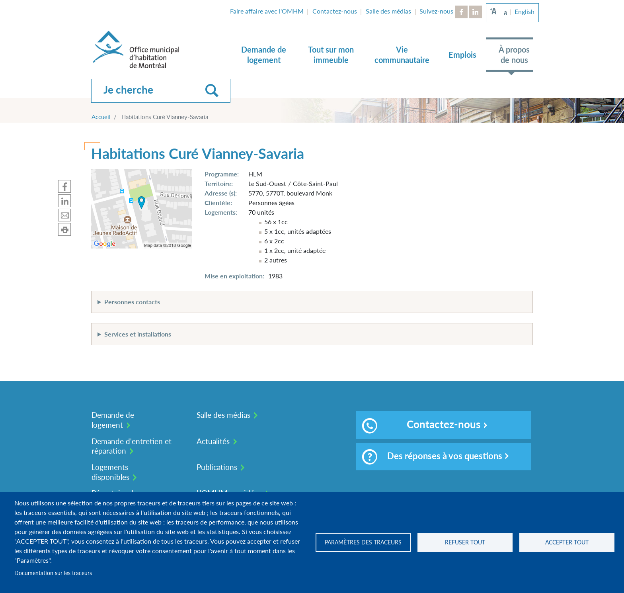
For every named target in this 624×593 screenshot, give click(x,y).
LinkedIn (475, 12)
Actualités (213, 441)
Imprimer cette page (64, 229)
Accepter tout (567, 542)
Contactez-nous (334, 11)
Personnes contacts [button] (132, 301)
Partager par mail (64, 215)
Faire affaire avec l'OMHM (267, 11)
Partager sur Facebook (64, 186)
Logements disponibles (110, 471)
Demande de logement (263, 55)
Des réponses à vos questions (432, 457)
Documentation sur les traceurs (53, 573)
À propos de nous (514, 55)
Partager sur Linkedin (64, 200)
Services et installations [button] (137, 334)
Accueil (101, 116)
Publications (217, 467)
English (524, 11)
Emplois (462, 54)
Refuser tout (465, 542)
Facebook (461, 12)
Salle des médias (388, 11)
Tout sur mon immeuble (331, 55)
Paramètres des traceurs (363, 542)
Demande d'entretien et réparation (132, 446)
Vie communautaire (401, 55)
